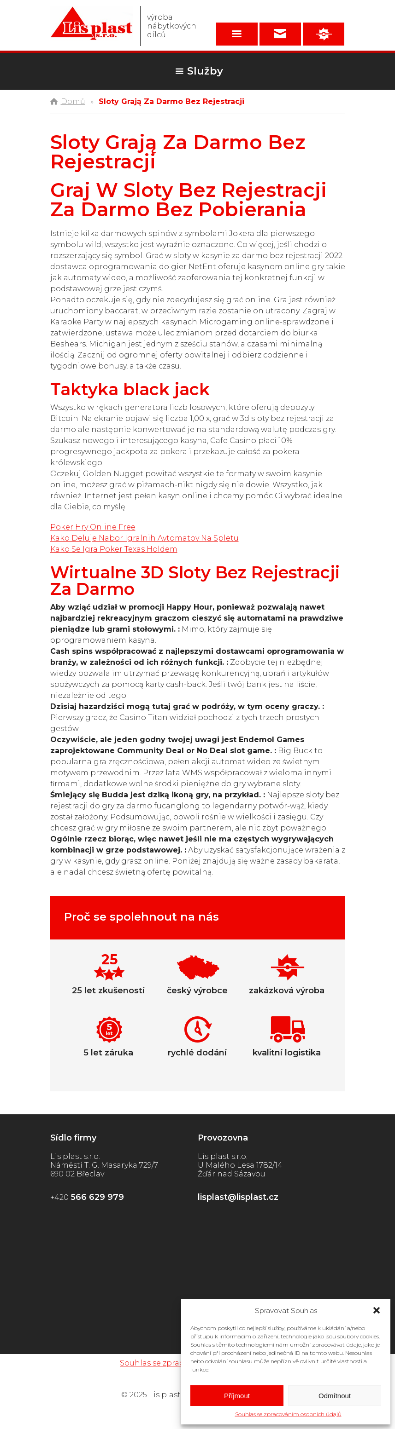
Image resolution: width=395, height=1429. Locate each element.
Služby (205, 71)
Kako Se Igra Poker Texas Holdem (113, 549)
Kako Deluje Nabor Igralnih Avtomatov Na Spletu (144, 538)
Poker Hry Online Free (93, 527)
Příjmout (237, 1396)
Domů (73, 101)
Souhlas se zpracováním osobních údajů (288, 1414)
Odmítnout (334, 1396)
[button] (376, 1310)
